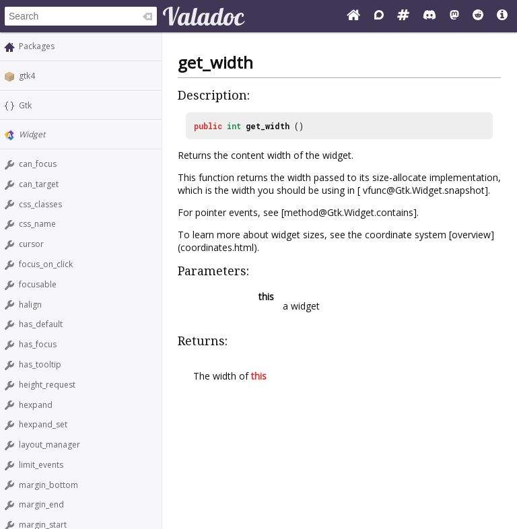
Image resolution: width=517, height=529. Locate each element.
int (234, 125)
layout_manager (49, 444)
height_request (47, 384)
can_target (39, 184)
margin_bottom (48, 485)
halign (30, 304)
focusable (38, 284)
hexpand (36, 405)
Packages (37, 46)
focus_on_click (46, 264)
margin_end (41, 504)
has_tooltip (40, 364)
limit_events (41, 464)
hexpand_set (43, 424)
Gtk (25, 105)
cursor (31, 244)
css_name (37, 224)
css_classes (40, 204)
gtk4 (27, 75)
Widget (32, 134)
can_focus (38, 164)
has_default (41, 324)
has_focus (38, 344)
